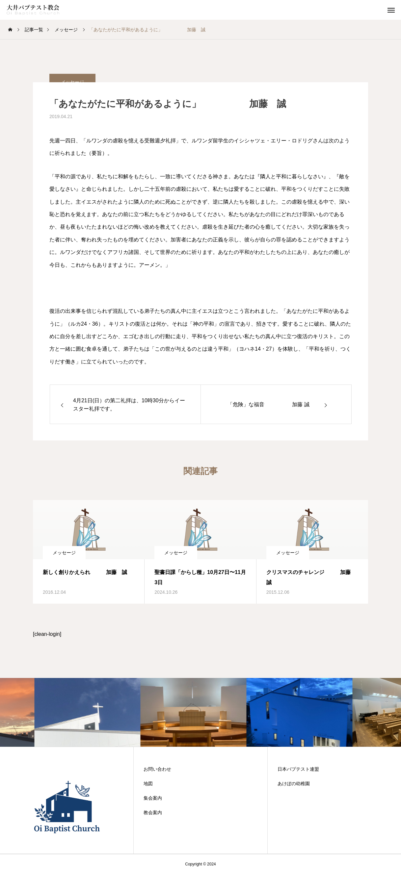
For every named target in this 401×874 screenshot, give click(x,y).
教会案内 (153, 812)
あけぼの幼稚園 (294, 783)
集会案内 (153, 798)
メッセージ (64, 552)
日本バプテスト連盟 (298, 769)
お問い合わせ (157, 769)
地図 (148, 783)
